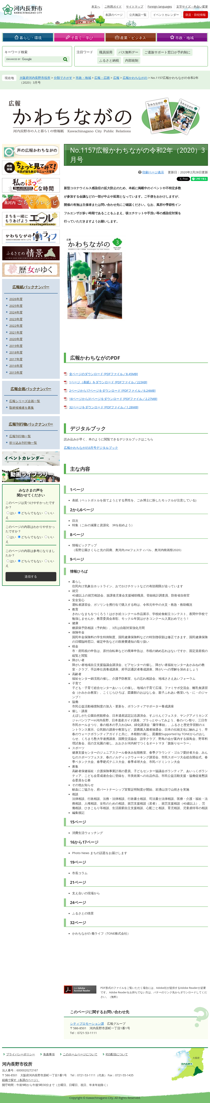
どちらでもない (32, 513)
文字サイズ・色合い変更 (192, 6)
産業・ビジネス (133, 37)
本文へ (95, 6)
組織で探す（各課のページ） (20, 1080)
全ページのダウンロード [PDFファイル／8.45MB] (103, 374)
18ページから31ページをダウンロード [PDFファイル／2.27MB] (113, 399)
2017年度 (15, 359)
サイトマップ (134, 6)
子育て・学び (82, 37)
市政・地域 (184, 37)
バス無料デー (128, 52)
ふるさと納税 (109, 60)
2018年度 (15, 352)
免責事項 (49, 1054)
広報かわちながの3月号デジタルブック (91, 448)
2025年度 (15, 306)
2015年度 (15, 372)
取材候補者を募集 (21, 407)
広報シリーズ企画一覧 (24, 401)
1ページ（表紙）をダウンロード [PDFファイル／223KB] (108, 382)
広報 (116, 78)
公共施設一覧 (138, 15)
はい (13, 513)
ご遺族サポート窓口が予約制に (167, 52)
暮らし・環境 (31, 37)
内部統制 (131, 60)
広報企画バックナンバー (30, 388)
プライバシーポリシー (20, 1054)
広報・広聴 (102, 78)
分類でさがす (63, 78)
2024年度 (15, 312)
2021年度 (15, 332)
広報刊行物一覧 (20, 436)
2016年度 (15, 366)
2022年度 (15, 326)
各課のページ (114, 15)
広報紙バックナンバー (30, 286)
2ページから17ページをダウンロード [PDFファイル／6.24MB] (112, 390)
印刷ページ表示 (153, 172)
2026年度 (15, 299)
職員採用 (105, 52)
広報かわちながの (135, 78)
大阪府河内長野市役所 (35, 78)
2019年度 (15, 346)
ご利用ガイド (113, 6)
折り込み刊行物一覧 (23, 443)
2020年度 (15, 339)
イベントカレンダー (166, 15)
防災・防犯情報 (196, 15)
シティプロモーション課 (87, 1023)
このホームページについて (80, 1054)
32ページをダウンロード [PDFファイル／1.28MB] (103, 407)
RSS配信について (117, 1054)
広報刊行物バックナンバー (31, 424)
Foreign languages (160, 6)
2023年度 (15, 319)
